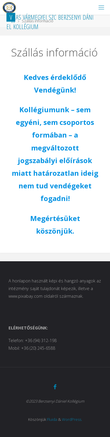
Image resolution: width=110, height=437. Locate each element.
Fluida (52, 419)
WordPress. (72, 419)
